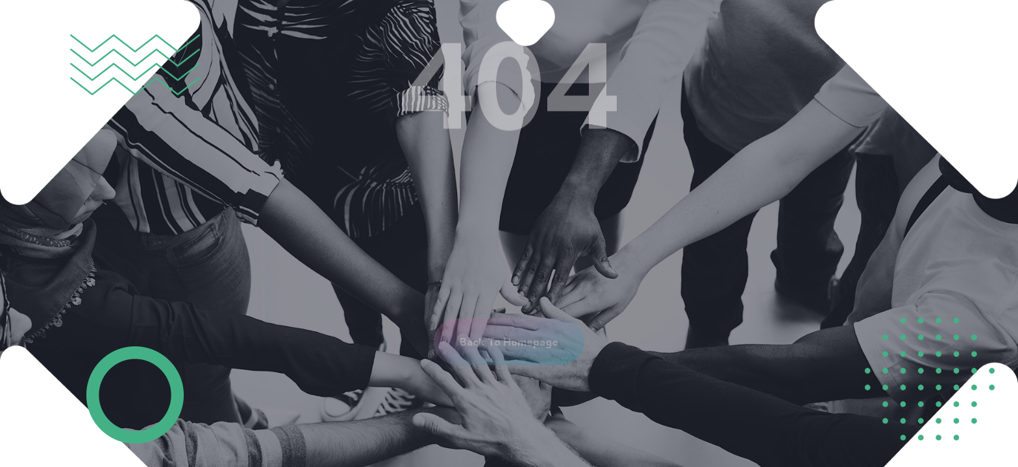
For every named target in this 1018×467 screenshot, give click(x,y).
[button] (509, 341)
